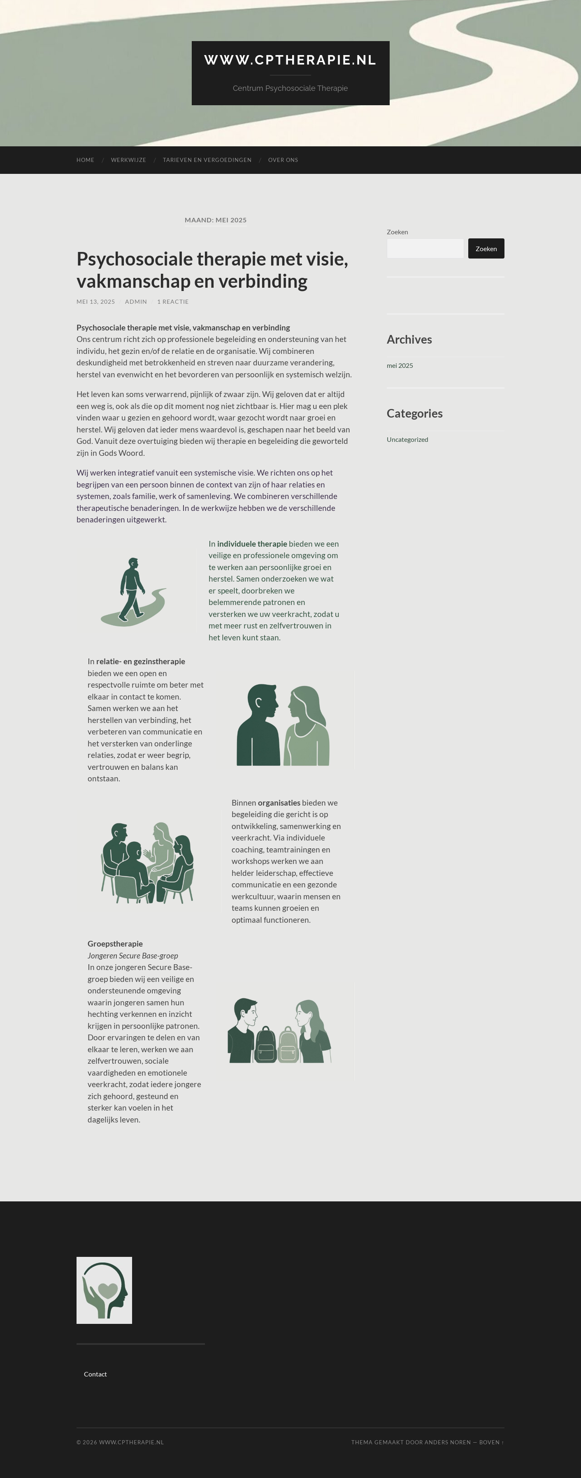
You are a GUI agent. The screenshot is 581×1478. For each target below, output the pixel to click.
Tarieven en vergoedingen (207, 160)
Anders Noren (448, 1442)
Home (86, 160)
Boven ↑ (491, 1442)
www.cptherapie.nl (290, 59)
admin (136, 301)
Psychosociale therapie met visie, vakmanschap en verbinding (212, 269)
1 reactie (173, 301)
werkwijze (219, 508)
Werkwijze (128, 160)
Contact (95, 1374)
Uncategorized (407, 439)
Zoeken (397, 232)
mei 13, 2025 (96, 301)
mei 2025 (400, 365)
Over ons (283, 160)
